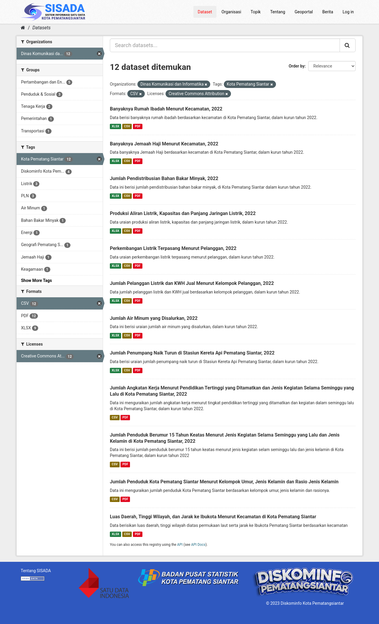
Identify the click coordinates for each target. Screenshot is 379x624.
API (180, 545)
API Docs (198, 545)
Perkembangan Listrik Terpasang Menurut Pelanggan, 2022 (173, 248)
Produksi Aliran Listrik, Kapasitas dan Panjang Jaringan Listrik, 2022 (183, 213)
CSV (127, 126)
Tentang (277, 11)
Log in (348, 11)
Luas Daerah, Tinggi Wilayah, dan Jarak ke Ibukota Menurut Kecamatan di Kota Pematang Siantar (213, 516)
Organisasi (231, 11)
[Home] (23, 28)
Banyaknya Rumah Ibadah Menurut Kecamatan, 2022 (166, 109)
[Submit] (348, 45)
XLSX (115, 126)
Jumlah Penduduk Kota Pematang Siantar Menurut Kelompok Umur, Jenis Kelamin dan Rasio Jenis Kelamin (224, 482)
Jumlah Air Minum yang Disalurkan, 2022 (153, 318)
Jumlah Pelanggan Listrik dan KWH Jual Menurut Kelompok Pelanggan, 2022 (192, 283)
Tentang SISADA (36, 570)
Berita (327, 11)
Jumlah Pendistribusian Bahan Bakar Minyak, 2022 (164, 178)
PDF (137, 126)
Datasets (42, 28)
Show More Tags (36, 280)
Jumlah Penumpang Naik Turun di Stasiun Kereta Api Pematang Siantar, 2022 (192, 353)
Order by (297, 66)
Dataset (205, 11)
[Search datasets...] (225, 45)
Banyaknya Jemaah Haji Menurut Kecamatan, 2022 (164, 144)
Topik (255, 11)
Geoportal (304, 11)
